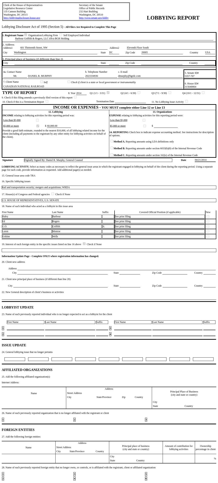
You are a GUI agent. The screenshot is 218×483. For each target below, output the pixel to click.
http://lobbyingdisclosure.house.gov (22, 17)
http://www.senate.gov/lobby (94, 17)
